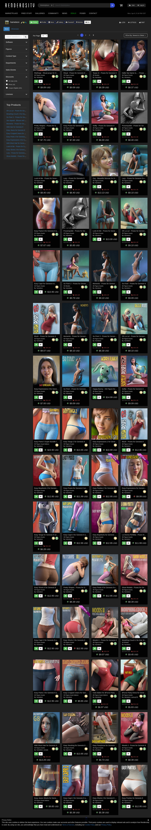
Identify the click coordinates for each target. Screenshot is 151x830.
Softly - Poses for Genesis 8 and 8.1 (136, 389)
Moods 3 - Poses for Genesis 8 (105, 640)
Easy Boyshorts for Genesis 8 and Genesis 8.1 (111, 535)
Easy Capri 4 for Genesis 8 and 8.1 (77, 535)
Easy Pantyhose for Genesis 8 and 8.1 (107, 745)
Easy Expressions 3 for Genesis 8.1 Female (22, 140)
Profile (43, 22)
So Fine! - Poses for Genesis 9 (134, 284)
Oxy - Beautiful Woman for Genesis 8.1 (108, 178)
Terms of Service (68, 825)
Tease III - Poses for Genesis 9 (104, 73)
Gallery (59, 22)
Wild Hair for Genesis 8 (15, 127)
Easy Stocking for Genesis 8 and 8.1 (77, 745)
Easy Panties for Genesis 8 (132, 798)
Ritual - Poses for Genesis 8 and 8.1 (77, 73)
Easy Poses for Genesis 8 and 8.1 (76, 488)
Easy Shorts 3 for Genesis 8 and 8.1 (20, 150)
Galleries (40, 13)
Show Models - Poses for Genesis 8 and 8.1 (22, 156)
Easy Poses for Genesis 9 (73, 126)
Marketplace (11, 13)
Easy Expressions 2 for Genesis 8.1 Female (110, 442)
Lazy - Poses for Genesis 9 (73, 178)
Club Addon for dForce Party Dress (106, 693)
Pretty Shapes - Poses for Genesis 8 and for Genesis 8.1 (85, 587)
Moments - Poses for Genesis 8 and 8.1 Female (24, 124)
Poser (83, 13)
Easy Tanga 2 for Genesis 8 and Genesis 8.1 (80, 442)
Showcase (15, 29)
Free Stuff (26, 13)
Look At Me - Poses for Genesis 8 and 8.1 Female (25, 146)
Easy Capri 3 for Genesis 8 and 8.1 (47, 640)
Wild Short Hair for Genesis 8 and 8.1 (20, 143)
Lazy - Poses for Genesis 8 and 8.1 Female (22, 153)
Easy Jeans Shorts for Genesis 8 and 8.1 (50, 798)
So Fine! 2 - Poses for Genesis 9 (76, 284)
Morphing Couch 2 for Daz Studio (19, 114)
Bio (88, 22)
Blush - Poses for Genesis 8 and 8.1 (136, 442)
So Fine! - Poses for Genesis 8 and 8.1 (78, 389)
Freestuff (70, 22)
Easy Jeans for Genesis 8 (16, 130)
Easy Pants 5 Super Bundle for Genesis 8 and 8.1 (53, 442)
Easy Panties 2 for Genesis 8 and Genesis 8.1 (110, 488)
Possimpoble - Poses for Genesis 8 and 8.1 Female (83, 231)
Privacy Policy (106, 825)
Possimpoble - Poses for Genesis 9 (135, 126)
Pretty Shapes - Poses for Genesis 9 (48, 126)
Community (53, 13)
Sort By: (135, 35)
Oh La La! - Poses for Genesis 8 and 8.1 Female (24, 111)
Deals (73, 13)
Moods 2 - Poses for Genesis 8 (134, 745)
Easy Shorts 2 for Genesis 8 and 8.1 (107, 798)
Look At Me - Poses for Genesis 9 (47, 178)
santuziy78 (134, 697)
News (64, 13)
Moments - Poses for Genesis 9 (105, 284)
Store (51, 22)
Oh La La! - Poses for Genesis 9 (134, 231)
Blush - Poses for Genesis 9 (45, 336)
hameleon (40, 77)
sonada (45, 750)
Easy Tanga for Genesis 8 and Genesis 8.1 (50, 535)
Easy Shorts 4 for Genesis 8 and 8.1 (48, 587)
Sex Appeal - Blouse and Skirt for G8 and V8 (23, 120)
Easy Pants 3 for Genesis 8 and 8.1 (19, 137)
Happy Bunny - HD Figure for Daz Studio (108, 389)
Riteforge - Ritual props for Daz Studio (49, 73)
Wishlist (79, 22)
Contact (93, 13)
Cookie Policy (90, 825)
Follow (34, 22)
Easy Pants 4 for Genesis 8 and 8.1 (106, 587)
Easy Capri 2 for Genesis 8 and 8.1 (77, 798)
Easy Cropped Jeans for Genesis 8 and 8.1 (22, 133)
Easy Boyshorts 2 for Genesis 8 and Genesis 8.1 (53, 488)
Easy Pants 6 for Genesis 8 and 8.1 (48, 231)
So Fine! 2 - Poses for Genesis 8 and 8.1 (21, 117)
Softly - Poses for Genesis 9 (103, 126)
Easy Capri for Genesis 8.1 (44, 284)
